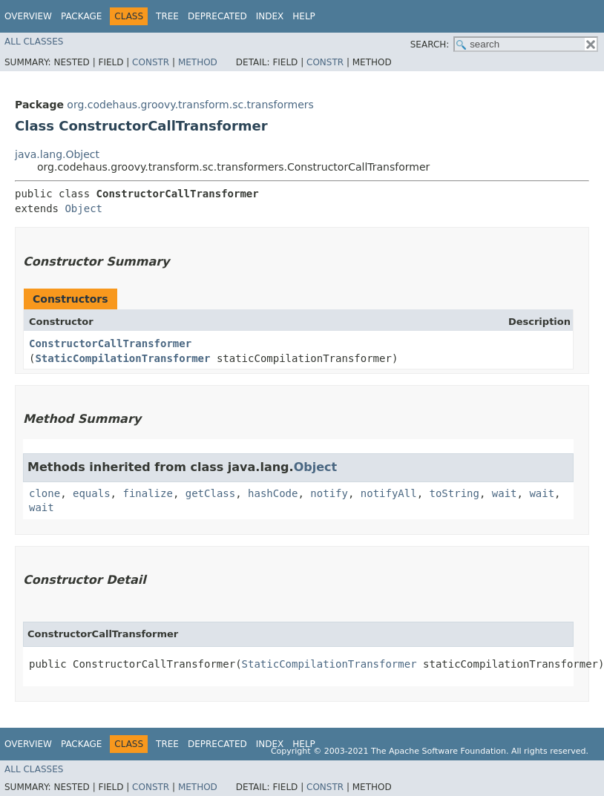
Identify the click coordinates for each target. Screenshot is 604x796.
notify (329, 493)
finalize (147, 493)
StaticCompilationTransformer (122, 358)
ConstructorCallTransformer (110, 343)
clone (44, 493)
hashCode (273, 493)
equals (92, 493)
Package (81, 16)
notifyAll (389, 493)
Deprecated (217, 16)
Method (197, 62)
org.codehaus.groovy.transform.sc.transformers (190, 105)
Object (83, 208)
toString (454, 493)
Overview (28, 16)
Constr (150, 62)
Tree (167, 16)
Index (270, 16)
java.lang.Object (57, 154)
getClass (210, 493)
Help (303, 16)
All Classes (33, 41)
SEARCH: (430, 44)
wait (504, 493)
